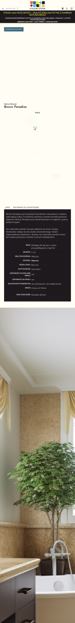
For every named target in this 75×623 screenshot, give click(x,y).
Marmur (35, 260)
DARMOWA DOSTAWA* (25, 22)
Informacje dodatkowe (26, 207)
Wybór (37, 113)
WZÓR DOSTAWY (52, 22)
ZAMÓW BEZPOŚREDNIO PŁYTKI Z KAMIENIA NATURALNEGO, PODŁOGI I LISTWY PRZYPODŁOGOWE (38, 19)
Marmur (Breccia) (10, 104)
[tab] (8, 207)
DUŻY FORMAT (39, 22)
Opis (7, 207)
